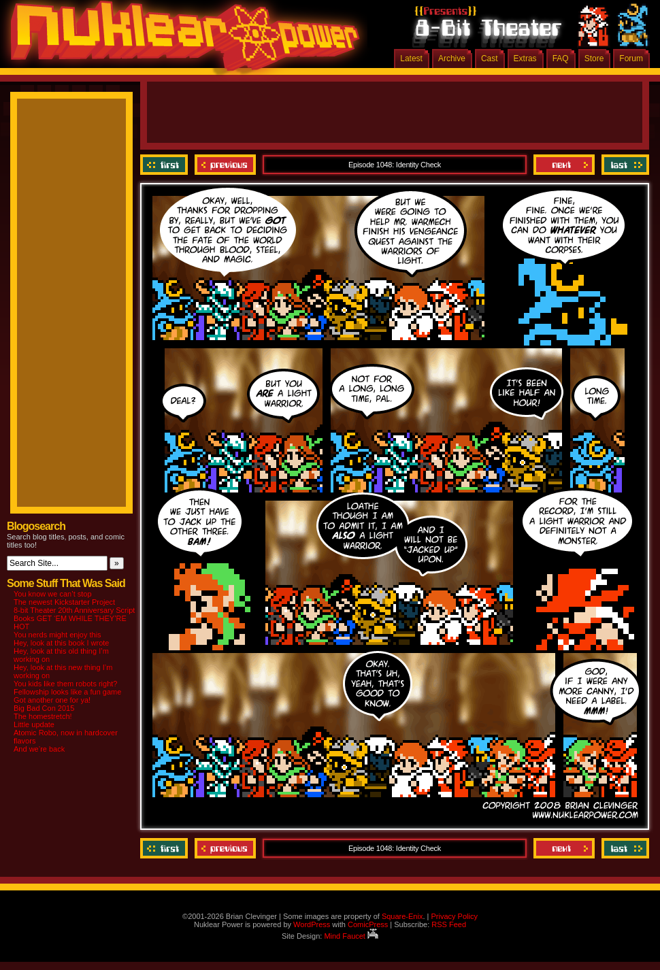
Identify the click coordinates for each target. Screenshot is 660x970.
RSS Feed (448, 924)
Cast (489, 58)
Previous (225, 164)
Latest (411, 58)
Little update (34, 724)
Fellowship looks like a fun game (67, 692)
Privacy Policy (454, 916)
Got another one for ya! (52, 700)
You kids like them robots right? (65, 684)
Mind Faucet (351, 936)
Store (594, 58)
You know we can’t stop (53, 594)
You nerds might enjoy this (57, 635)
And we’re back (39, 749)
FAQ (560, 58)
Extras (525, 58)
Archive (451, 58)
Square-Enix (402, 916)
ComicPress (368, 924)
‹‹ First (165, 164)
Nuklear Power (180, 41)
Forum (631, 58)
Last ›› (623, 164)
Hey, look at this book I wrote (61, 643)
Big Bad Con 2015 (44, 708)
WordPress (311, 924)
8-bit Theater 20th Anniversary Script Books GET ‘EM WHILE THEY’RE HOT (74, 618)
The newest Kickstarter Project (64, 602)
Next (564, 164)
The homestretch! (43, 716)
